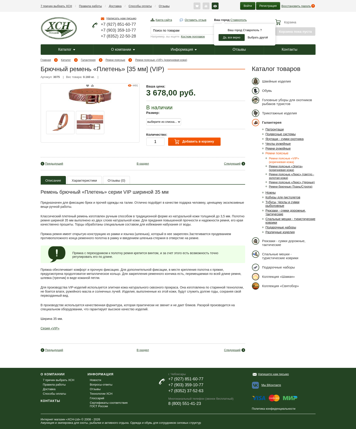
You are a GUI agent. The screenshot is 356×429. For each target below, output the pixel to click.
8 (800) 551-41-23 (184, 403)
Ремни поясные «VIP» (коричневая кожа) (161, 60)
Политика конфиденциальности (274, 408)
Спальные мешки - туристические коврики (275, 255)
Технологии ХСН (101, 393)
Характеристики (84, 180)
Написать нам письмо (121, 18)
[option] (60, 122)
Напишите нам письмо (273, 374)
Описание (53, 180)
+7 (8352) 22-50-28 (118, 36)
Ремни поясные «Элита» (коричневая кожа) (286, 168)
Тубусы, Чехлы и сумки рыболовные (282, 204)
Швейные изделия (271, 81)
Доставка (115, 6)
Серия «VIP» (50, 328)
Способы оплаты (140, 6)
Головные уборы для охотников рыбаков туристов (282, 101)
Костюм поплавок (193, 36)
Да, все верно (231, 37)
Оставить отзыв (195, 20)
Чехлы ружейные (278, 144)
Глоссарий (97, 398)
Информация (184, 49)
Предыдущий (54, 163)
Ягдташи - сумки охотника (285, 139)
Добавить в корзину (194, 141)
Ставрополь (238, 20)
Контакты (289, 49)
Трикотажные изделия (274, 113)
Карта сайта (164, 20)
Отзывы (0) (116, 180)
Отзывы (164, 6)
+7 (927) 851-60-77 (118, 24)
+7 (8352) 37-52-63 (186, 391)
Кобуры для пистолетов (283, 197)
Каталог (66, 49)
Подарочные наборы (281, 227)
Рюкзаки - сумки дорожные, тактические (279, 242)
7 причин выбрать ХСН (56, 6)
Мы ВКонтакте (271, 385)
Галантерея (88, 60)
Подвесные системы (281, 134)
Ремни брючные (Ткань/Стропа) (290, 186)
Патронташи (275, 129)
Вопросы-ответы (101, 384)
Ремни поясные (115, 60)
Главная (46, 60)
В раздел (143, 163)
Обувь (262, 90)
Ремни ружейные (278, 148)
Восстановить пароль (296, 6)
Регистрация (268, 6)
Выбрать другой (258, 37)
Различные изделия (280, 232)
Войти (248, 6)
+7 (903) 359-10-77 (118, 30)
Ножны (271, 192)
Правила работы (90, 6)
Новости (95, 380)
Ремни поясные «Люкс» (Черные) (292, 182)
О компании (123, 49)
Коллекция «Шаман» (273, 276)
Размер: (153, 113)
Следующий (232, 163)
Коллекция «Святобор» (275, 285)
